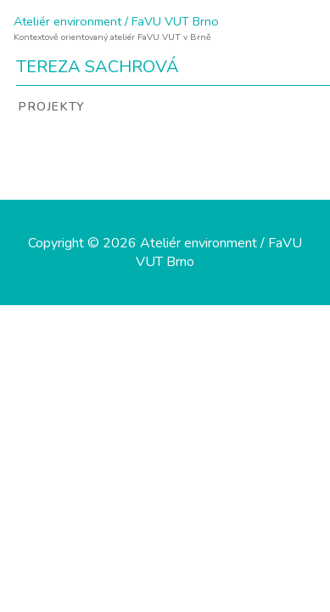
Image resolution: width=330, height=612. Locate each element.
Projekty (51, 106)
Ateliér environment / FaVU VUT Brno (116, 21)
